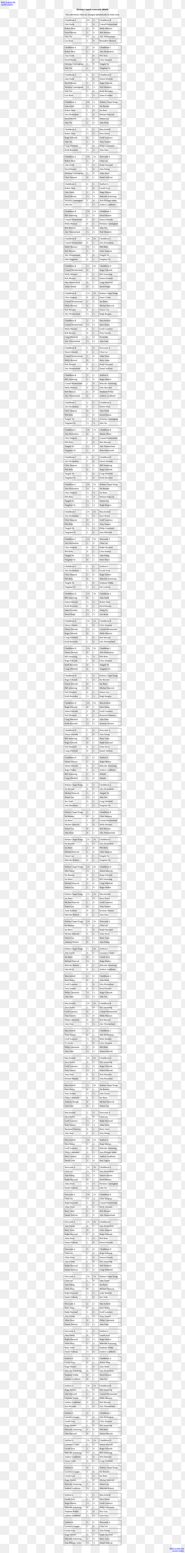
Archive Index (7, 4)
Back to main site (8, 2)
